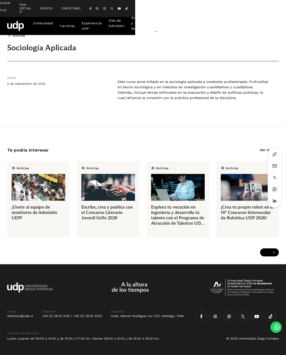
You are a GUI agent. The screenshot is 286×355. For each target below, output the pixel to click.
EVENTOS (197, 3)
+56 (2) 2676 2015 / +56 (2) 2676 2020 (72, 316)
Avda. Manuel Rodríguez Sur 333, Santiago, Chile (147, 316)
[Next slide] (274, 252)
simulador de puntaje (127, 3)
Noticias (272, 15)
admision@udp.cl (20, 316)
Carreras (81, 15)
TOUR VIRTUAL (168, 3)
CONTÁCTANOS (221, 3)
